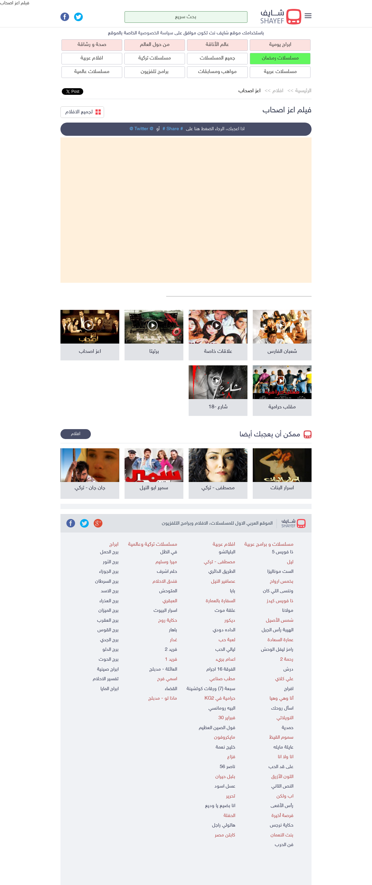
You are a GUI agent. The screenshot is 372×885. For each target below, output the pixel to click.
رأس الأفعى (282, 806)
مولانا (287, 610)
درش (288, 669)
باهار (173, 630)
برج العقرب (108, 620)
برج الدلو (110, 649)
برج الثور (111, 562)
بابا (232, 591)
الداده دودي (224, 630)
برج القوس (108, 630)
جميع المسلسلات (217, 58)
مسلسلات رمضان (280, 58)
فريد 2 (171, 649)
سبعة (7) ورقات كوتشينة (211, 689)
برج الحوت (109, 659)
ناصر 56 (227, 767)
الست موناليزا (280, 571)
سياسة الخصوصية (155, 33)
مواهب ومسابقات (217, 72)
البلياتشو (227, 552)
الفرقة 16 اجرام (220, 669)
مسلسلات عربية (280, 72)
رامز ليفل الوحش (277, 649)
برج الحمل (109, 552)
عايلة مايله (283, 747)
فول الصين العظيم (217, 728)
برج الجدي (109, 640)
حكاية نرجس (281, 825)
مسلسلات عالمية (91, 72)
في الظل (168, 552)
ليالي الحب (225, 649)
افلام (278, 91)
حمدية (287, 728)
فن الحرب (284, 845)
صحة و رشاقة (92, 45)
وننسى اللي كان (278, 591)
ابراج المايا (109, 689)
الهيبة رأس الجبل (277, 630)
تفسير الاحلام (106, 679)
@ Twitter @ (141, 129)
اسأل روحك (282, 708)
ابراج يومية (280, 45)
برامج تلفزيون (154, 72)
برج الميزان (108, 610)
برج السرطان (107, 581)
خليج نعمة (225, 747)
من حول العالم (154, 45)
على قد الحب (281, 767)
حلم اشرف (167, 571)
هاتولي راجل (223, 825)
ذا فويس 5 (282, 552)
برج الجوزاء (109, 571)
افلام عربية (92, 58)
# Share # (173, 129)
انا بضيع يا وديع (220, 806)
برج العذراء (109, 601)
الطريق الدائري (221, 571)
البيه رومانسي (221, 708)
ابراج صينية (108, 669)
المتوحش (168, 591)
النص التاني (282, 786)
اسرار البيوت (165, 610)
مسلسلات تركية (154, 58)
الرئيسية (303, 91)
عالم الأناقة (217, 45)
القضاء (171, 689)
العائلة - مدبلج (163, 669)
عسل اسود (224, 786)
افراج (288, 689)
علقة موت (225, 610)
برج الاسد (110, 591)
